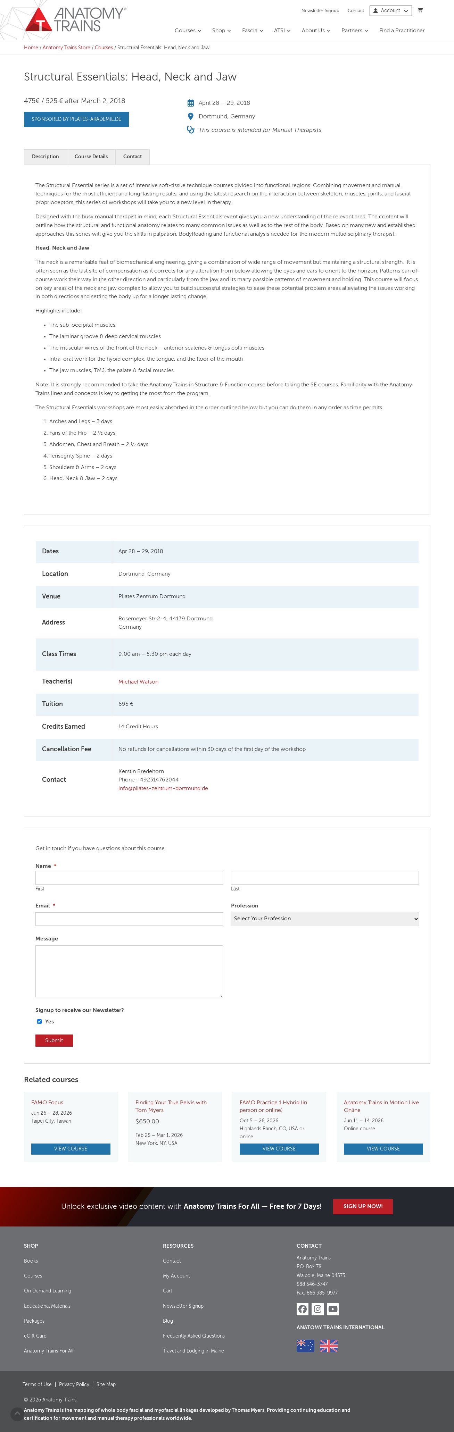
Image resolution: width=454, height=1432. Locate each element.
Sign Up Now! (363, 1206)
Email (45, 906)
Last (235, 889)
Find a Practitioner (402, 31)
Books (31, 1261)
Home (31, 47)
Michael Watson (138, 682)
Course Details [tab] (91, 156)
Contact (356, 10)
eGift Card (35, 1335)
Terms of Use (37, 1384)
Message (46, 939)
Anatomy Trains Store (66, 47)
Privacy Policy (74, 1384)
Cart (167, 1291)
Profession (244, 906)
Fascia (249, 31)
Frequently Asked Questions (194, 1335)
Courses (185, 31)
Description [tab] (45, 156)
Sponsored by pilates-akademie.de (76, 119)
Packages (34, 1320)
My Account (176, 1276)
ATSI (279, 31)
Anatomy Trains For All (48, 1350)
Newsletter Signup (320, 10)
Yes (49, 1022)
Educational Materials (47, 1306)
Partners (351, 31)
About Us (313, 31)
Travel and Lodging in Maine (193, 1350)
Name (45, 866)
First (39, 889)
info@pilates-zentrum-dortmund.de (163, 789)
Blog (168, 1320)
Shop (218, 31)
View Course (70, 1149)
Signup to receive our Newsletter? (79, 1010)
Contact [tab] (132, 156)
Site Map (106, 1384)
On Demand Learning (47, 1291)
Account (390, 10)
